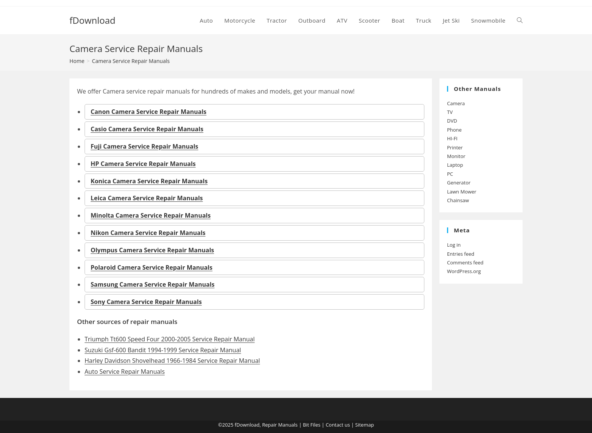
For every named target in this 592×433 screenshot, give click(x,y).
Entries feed (460, 253)
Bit (306, 424)
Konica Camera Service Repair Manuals (149, 181)
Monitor (456, 156)
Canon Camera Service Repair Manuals (149, 111)
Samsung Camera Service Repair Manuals (152, 284)
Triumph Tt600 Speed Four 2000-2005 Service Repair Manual (170, 339)
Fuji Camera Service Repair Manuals (144, 146)
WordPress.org (464, 271)
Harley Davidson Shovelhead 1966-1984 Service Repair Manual (172, 360)
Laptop (455, 164)
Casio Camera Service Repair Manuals (147, 129)
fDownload (92, 20)
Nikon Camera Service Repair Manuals (148, 233)
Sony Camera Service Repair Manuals (146, 302)
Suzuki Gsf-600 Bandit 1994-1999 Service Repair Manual (163, 350)
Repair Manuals (280, 424)
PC (450, 173)
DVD (452, 120)
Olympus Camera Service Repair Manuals (152, 250)
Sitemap (364, 424)
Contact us (338, 424)
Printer (455, 147)
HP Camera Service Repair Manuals (143, 164)
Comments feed (465, 262)
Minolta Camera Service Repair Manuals (151, 215)
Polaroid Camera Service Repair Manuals (152, 267)
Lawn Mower (461, 191)
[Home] (77, 60)
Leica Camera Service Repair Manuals (147, 198)
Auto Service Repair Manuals (125, 371)
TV (450, 112)
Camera (456, 103)
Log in (454, 244)
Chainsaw (458, 200)
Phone (454, 129)
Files (315, 424)
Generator (458, 182)
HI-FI (452, 138)
